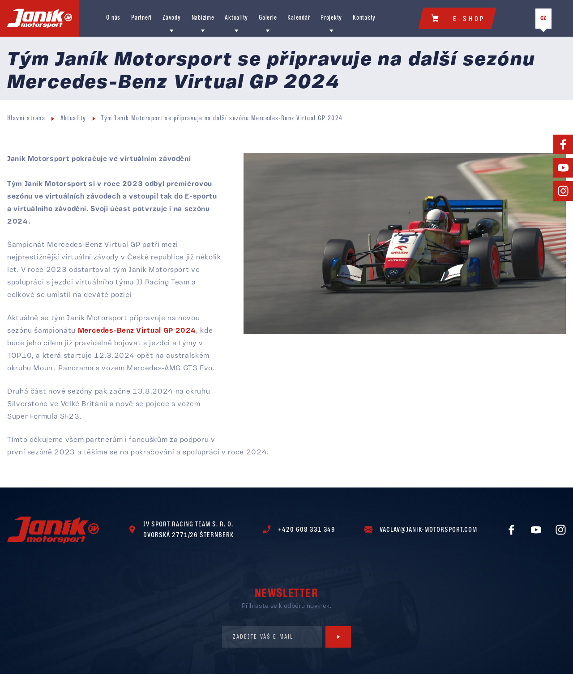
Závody (171, 22)
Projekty (331, 22)
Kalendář (298, 22)
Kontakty (364, 22)
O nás (113, 22)
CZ (543, 22)
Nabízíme (203, 22)
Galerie (268, 22)
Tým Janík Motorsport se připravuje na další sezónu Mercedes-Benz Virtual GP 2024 (221, 126)
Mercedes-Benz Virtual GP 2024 (137, 338)
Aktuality (236, 22)
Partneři (141, 22)
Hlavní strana (26, 126)
